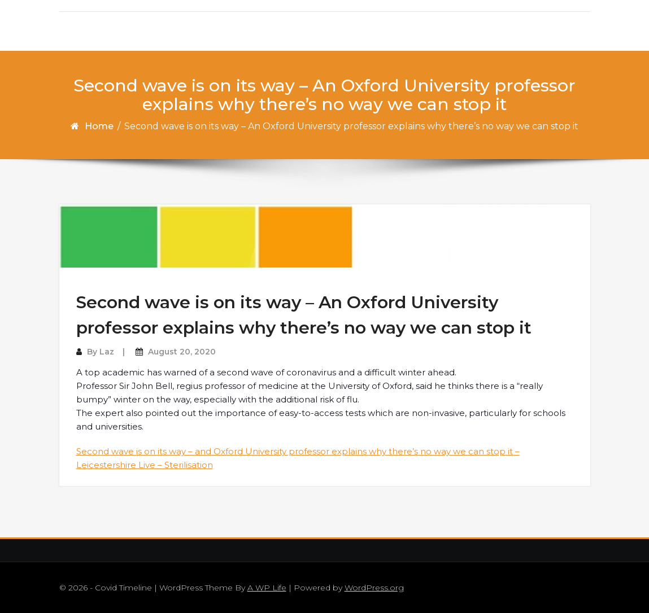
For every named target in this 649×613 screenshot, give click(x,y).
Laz (106, 352)
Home (99, 126)
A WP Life (266, 588)
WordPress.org (374, 588)
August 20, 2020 (182, 352)
